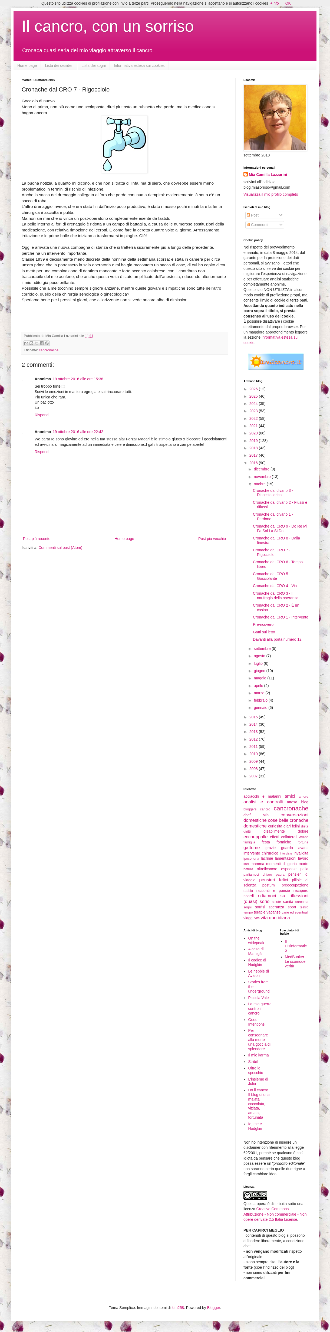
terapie (260, 912)
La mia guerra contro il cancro (260, 1008)
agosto (260, 656)
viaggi (248, 918)
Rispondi (42, 415)
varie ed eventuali (295, 912)
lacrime (267, 858)
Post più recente (36, 538)
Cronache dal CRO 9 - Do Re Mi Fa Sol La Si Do (280, 528)
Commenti (257, 224)
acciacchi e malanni (262, 796)
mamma (257, 864)
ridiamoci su (271, 895)
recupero (300, 890)
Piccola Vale (258, 998)
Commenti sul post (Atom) (60, 547)
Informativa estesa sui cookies (139, 65)
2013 (254, 731)
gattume (251, 847)
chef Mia (256, 815)
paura (280, 874)
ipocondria (251, 858)
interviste (286, 853)
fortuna (303, 842)
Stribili (253, 1061)
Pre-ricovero (263, 624)
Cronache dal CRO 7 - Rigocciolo (272, 552)
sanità (288, 901)
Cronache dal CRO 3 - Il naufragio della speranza (275, 595)
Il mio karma (258, 1055)
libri (246, 864)
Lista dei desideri (59, 65)
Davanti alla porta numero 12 (277, 639)
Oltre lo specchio (255, 1070)
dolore (303, 831)
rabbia (248, 891)
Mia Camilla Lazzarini (268, 174)
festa (266, 842)
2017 (254, 455)
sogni (247, 907)
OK (288, 3)
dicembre (262, 469)
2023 (254, 411)
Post (253, 215)
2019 (254, 440)
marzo (259, 693)
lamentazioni (285, 858)
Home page (27, 65)
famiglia (249, 842)
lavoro (303, 858)
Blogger (213, 1307)
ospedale (288, 869)
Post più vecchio (212, 538)
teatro (304, 907)
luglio (259, 663)
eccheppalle (255, 836)
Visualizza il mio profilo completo (270, 194)
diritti (247, 831)
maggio (260, 678)
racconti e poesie (273, 890)
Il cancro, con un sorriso (108, 26)
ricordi (248, 896)
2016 (254, 463)
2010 (254, 754)
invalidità (301, 853)
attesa (292, 802)
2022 (254, 418)
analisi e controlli (263, 801)
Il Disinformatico (296, 946)
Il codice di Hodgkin (257, 962)
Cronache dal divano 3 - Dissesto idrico (273, 492)
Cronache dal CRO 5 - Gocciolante (272, 576)
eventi (303, 837)
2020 (254, 433)
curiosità (275, 826)
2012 (254, 739)
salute (276, 902)
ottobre (260, 484)
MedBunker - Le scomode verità (295, 961)
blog (304, 802)
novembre (263, 476)
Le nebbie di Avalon (258, 973)
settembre (263, 648)
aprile (259, 685)
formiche (284, 842)
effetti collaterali (283, 837)
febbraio (261, 700)
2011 (254, 746)
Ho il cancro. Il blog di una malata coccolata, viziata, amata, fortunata (259, 1104)
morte (303, 864)
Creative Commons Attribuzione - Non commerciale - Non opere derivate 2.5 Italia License (274, 1214)
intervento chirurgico (260, 853)
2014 (254, 724)
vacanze (273, 912)
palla (304, 869)
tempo (248, 912)
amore (303, 796)
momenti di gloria (281, 864)
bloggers (249, 809)
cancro (265, 809)
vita (257, 918)
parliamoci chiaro (257, 874)
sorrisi (260, 907)
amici (290, 796)
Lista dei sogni (93, 65)
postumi (269, 885)
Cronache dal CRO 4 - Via (275, 586)
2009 (254, 761)
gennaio (261, 707)
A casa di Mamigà (256, 951)
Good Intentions (256, 1021)
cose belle (278, 820)
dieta (304, 826)
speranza (276, 907)
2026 (254, 389)
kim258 (178, 1307)
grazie (270, 848)
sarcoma (301, 902)
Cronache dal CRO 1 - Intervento (280, 617)
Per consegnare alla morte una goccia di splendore (259, 1039)
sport (292, 907)
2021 (254, 426)
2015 (254, 717)
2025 (254, 396)
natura (248, 869)
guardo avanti (294, 848)
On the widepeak (256, 940)
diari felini (291, 826)
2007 (254, 776)
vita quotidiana (275, 917)
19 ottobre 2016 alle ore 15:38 (78, 379)
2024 (254, 403)
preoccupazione (295, 885)
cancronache (48, 350)
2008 (254, 769)
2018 (254, 448)
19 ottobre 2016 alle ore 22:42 (78, 432)
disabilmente (274, 831)
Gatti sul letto (264, 632)
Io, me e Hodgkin (255, 1126)
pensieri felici (273, 879)
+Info (274, 3)
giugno (260, 671)
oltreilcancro (267, 869)
